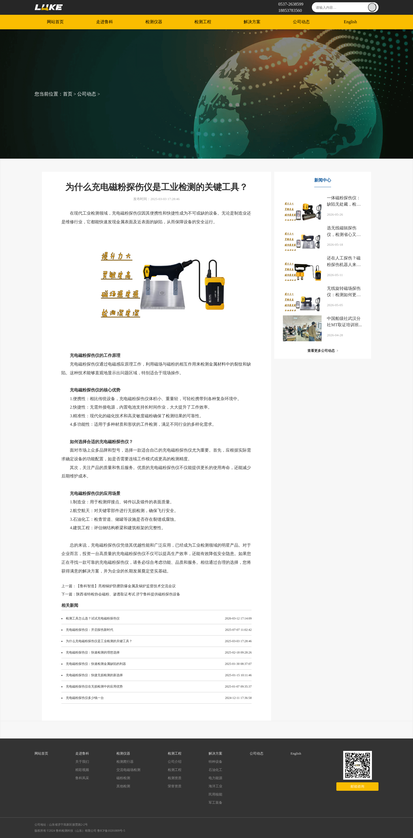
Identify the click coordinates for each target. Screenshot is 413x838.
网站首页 (55, 22)
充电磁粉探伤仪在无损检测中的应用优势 (94, 686)
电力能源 (215, 778)
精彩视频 (82, 770)
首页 (67, 94)
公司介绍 (174, 762)
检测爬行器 (125, 762)
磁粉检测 (123, 778)
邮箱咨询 (357, 786)
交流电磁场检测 (128, 770)
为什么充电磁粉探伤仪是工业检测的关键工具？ (99, 641)
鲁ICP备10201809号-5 (111, 830)
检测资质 (174, 778)
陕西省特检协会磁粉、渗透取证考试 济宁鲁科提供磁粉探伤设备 (128, 594)
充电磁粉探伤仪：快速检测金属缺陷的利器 (96, 664)
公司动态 (301, 22)
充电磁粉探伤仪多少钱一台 (85, 698)
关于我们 (82, 762)
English (350, 22)
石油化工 (215, 770)
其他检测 (123, 786)
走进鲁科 (104, 22)
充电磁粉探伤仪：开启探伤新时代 (89, 630)
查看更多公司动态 (321, 351)
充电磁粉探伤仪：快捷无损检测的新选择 (94, 675)
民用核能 (215, 794)
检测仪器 (153, 22)
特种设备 (215, 762)
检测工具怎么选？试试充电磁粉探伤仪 (93, 618)
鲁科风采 (82, 778)
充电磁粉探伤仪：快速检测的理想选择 (93, 652)
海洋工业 (215, 786)
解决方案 (252, 22)
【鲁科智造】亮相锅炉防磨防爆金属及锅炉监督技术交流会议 (126, 586)
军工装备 (215, 802)
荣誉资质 (174, 786)
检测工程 (202, 22)
